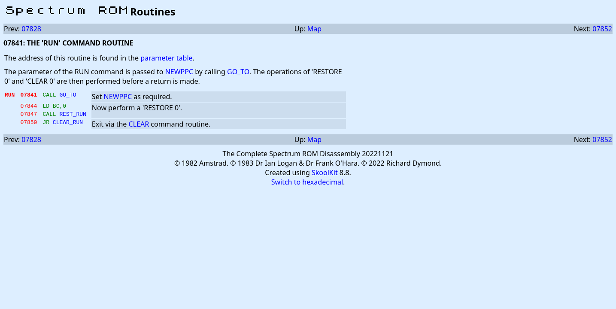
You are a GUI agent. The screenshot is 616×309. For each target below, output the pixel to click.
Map (314, 28)
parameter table (166, 58)
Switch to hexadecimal (307, 184)
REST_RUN (72, 116)
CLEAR (139, 126)
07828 (31, 28)
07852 (602, 28)
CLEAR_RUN (68, 126)
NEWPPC (179, 71)
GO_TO (238, 71)
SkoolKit (325, 175)
